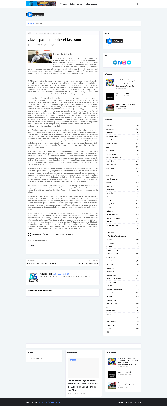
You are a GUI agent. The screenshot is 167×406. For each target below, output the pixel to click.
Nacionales (122, 232)
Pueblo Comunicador (122, 279)
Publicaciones (122, 275)
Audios (122, 147)
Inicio (29, 33)
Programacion (122, 268)
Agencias (122, 133)
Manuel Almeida (122, 225)
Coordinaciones (122, 179)
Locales (122, 222)
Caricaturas (122, 150)
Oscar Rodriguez (122, 254)
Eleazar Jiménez (122, 197)
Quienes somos (122, 282)
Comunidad (122, 168)
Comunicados (122, 165)
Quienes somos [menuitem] (76, 4)
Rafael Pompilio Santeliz (122, 289)
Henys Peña (122, 204)
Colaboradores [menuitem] (91, 4)
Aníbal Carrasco (122, 140)
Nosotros (129, 402)
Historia (122, 207)
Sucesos (122, 314)
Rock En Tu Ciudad (122, 94)
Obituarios (122, 243)
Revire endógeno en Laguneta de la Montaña (126, 105)
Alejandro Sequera (122, 136)
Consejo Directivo (122, 172)
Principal (120, 402)
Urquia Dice (122, 325)
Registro (122, 296)
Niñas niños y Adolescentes (122, 236)
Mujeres (122, 229)
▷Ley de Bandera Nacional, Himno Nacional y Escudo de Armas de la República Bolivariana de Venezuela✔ (126, 83)
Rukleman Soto (122, 304)
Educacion (122, 190)
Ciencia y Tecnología (122, 158)
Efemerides (122, 193)
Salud (122, 307)
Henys (72, 393)
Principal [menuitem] (63, 4)
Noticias (122, 239)
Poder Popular (122, 261)
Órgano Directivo (122, 250)
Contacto (122, 175)
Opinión (35, 33)
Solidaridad (122, 311)
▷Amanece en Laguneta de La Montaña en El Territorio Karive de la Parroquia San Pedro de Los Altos (83, 385)
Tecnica (122, 318)
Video (122, 332)
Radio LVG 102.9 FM (35, 45)
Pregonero (122, 264)
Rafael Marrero (122, 286)
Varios (122, 328)
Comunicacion (122, 161)
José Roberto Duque (122, 218)
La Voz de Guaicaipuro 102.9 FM (49, 402)
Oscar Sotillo (122, 257)
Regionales (122, 293)
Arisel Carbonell (122, 143)
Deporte (122, 186)
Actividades (122, 129)
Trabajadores (122, 321)
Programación (122, 271)
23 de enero (122, 126)
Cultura (122, 182)
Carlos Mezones (122, 154)
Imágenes (122, 211)
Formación (122, 200)
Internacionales (122, 215)
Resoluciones (122, 300)
